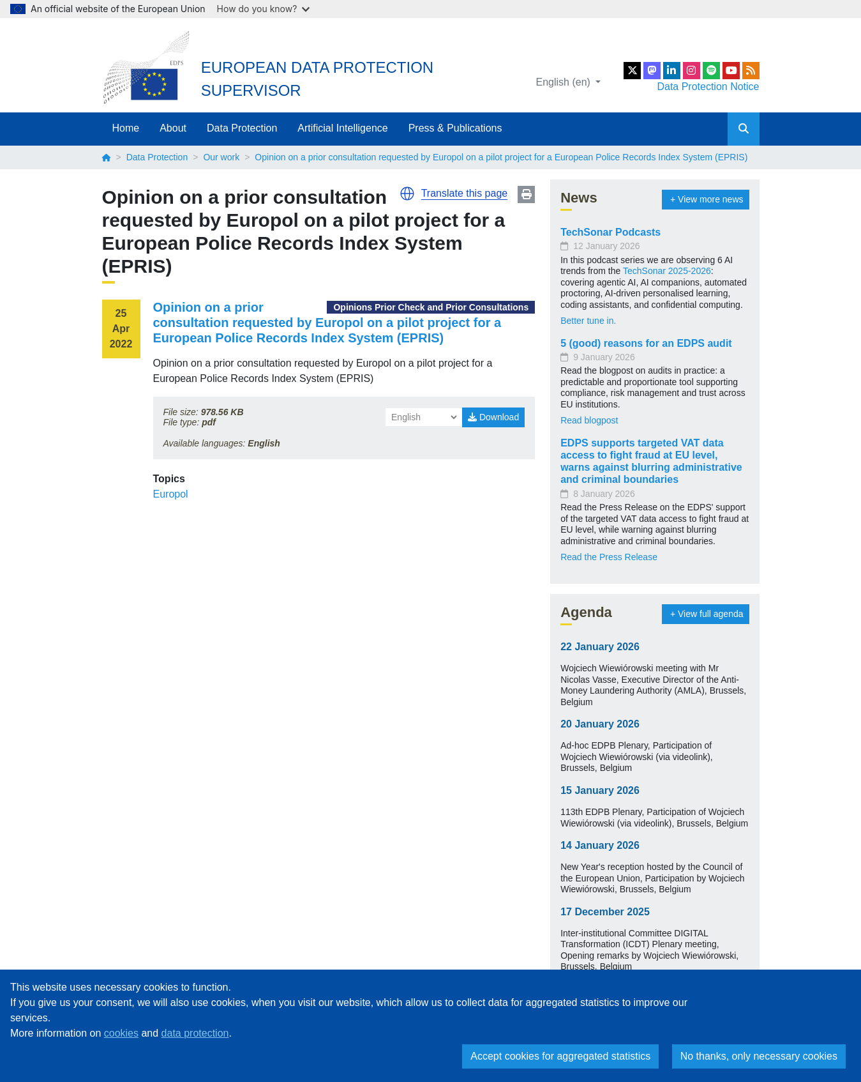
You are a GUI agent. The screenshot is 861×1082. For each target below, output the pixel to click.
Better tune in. (588, 321)
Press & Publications (455, 128)
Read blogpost (589, 420)
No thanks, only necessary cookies (758, 1056)
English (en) (565, 82)
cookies (121, 1033)
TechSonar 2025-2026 (667, 271)
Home (126, 128)
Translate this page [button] (464, 193)
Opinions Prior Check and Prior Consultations (430, 307)
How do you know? (263, 8)
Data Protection (242, 128)
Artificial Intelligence (342, 128)
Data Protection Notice (708, 86)
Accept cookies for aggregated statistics (560, 1056)
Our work (221, 157)
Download (493, 417)
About (173, 128)
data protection (195, 1033)
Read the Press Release (608, 557)
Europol (170, 494)
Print (526, 194)
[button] (407, 193)
